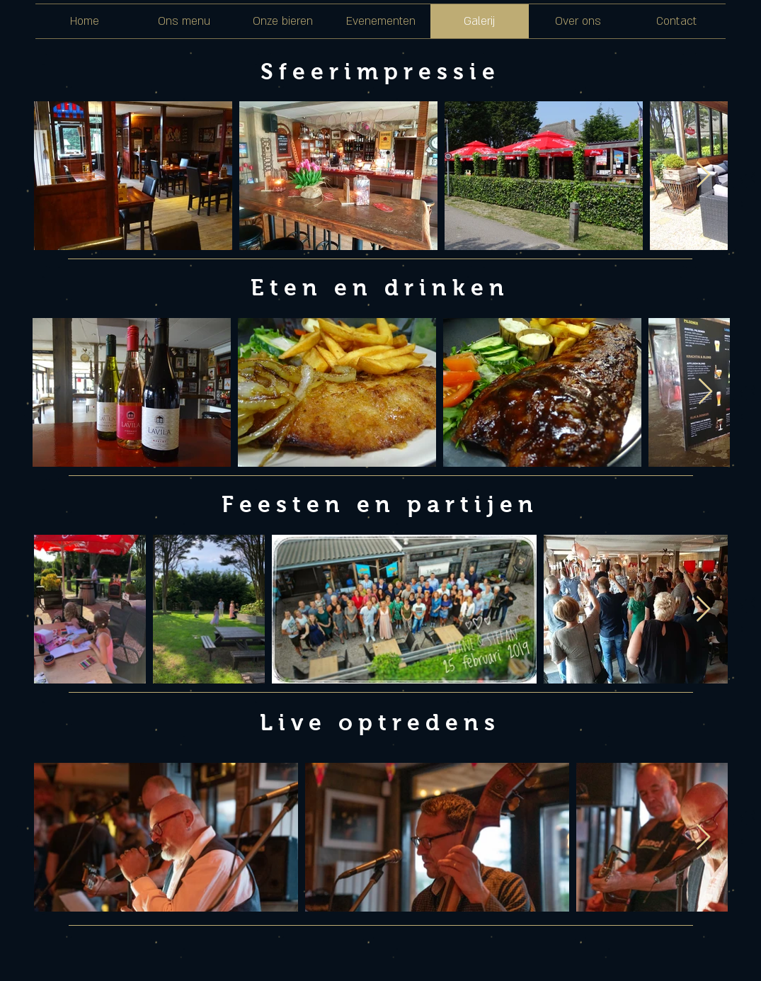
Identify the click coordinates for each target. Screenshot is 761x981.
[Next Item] (703, 175)
